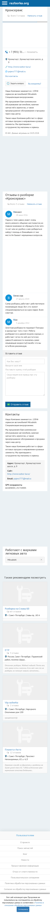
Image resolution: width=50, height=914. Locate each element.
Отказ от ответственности (25, 871)
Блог (25, 854)
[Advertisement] (25, 164)
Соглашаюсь (23, 909)
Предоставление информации (25, 865)
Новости (25, 859)
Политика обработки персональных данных (25, 883)
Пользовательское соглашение (25, 877)
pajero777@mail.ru (17, 71)
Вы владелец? (34, 83)
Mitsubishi (11, 559)
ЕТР (7, 650)
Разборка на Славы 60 (17, 608)
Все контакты (11, 76)
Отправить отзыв (19, 404)
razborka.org (19, 3)
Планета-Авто (13, 749)
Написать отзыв (34, 15)
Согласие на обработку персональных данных (25, 889)
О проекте (25, 842)
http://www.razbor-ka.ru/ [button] (19, 66)
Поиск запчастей (25, 848)
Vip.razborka (11, 702)
